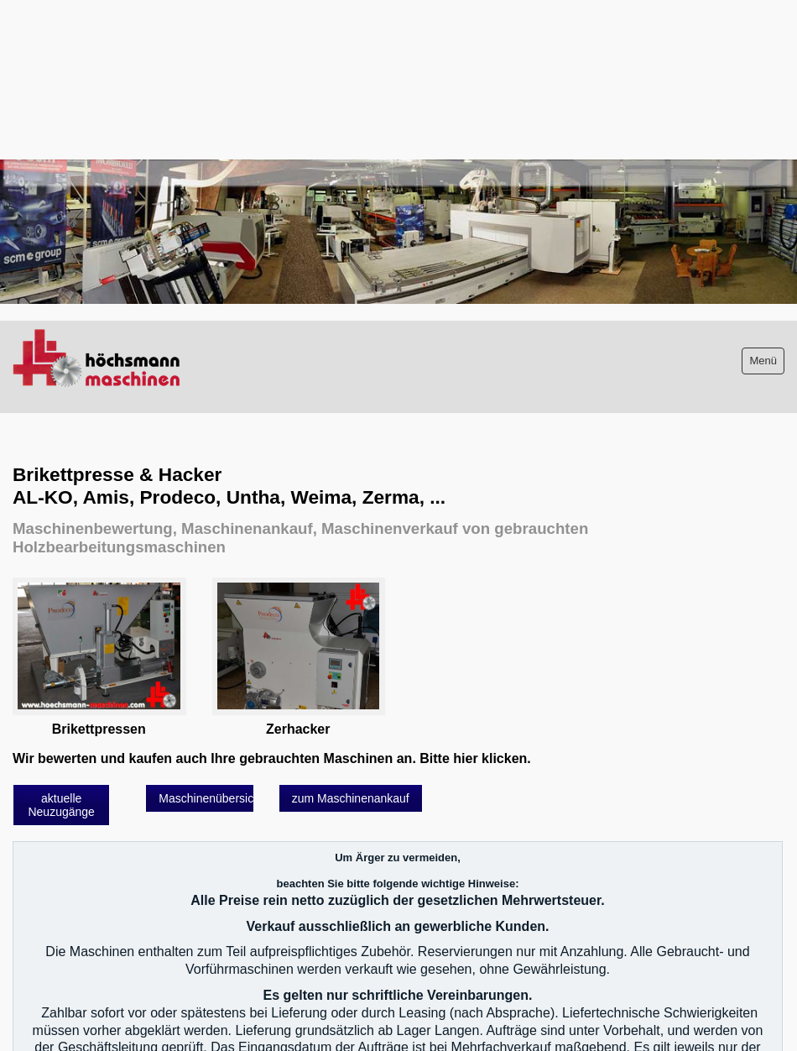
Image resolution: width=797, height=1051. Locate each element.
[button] (61, 805)
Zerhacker (298, 729)
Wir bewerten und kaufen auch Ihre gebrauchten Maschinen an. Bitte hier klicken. (272, 758)
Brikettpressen (99, 729)
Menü (763, 360)
